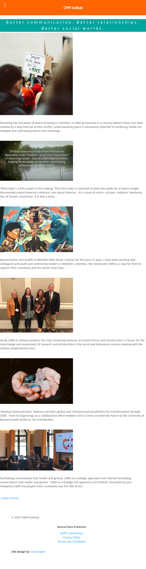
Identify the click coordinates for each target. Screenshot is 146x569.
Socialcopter (38, 551)
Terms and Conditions (72, 541)
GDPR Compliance (71, 533)
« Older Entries (9, 498)
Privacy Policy (71, 537)
